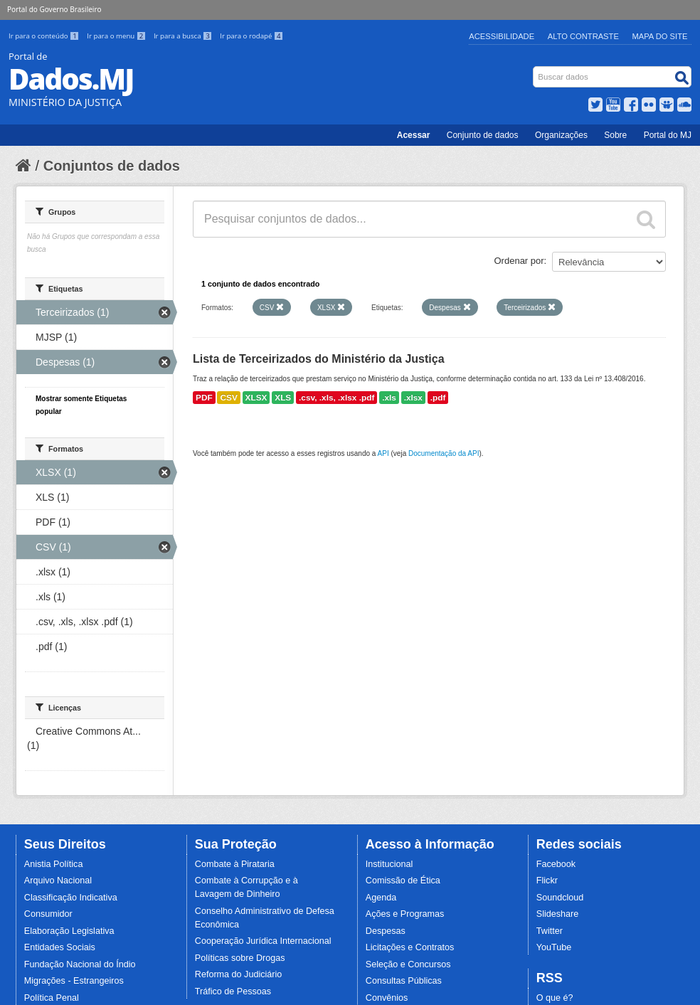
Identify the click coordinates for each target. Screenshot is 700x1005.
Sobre (615, 135)
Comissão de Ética (403, 881)
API (383, 453)
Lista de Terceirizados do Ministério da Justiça (319, 359)
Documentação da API (443, 453)
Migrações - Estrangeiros (74, 981)
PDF (204, 398)
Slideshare (557, 914)
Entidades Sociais (59, 947)
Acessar (413, 135)
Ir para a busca (184, 36)
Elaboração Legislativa (69, 931)
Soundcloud (560, 898)
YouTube (554, 947)
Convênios (387, 998)
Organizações (561, 135)
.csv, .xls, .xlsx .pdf (336, 398)
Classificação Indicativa (70, 898)
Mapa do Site (660, 36)
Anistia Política (53, 864)
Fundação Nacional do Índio (80, 964)
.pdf (438, 398)
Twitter (549, 931)
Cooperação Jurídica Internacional (263, 941)
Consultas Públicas (404, 981)
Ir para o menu (117, 36)
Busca (534, 69)
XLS (283, 398)
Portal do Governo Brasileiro (54, 9)
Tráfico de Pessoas (233, 991)
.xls (389, 398)
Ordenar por (519, 260)
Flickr (547, 881)
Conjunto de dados (483, 135)
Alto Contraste (583, 36)
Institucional (389, 864)
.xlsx (413, 398)
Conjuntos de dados (111, 166)
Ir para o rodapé (251, 36)
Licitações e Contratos (410, 947)
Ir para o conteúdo (45, 36)
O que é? (554, 998)
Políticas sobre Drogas (240, 958)
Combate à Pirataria (235, 864)
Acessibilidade (501, 36)
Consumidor (48, 914)
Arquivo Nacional (58, 881)
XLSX (256, 398)
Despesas (385, 931)
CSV (228, 398)
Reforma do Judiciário (238, 974)
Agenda (381, 898)
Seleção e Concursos (408, 964)
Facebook (556, 864)
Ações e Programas (405, 914)
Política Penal (51, 998)
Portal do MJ (667, 135)
